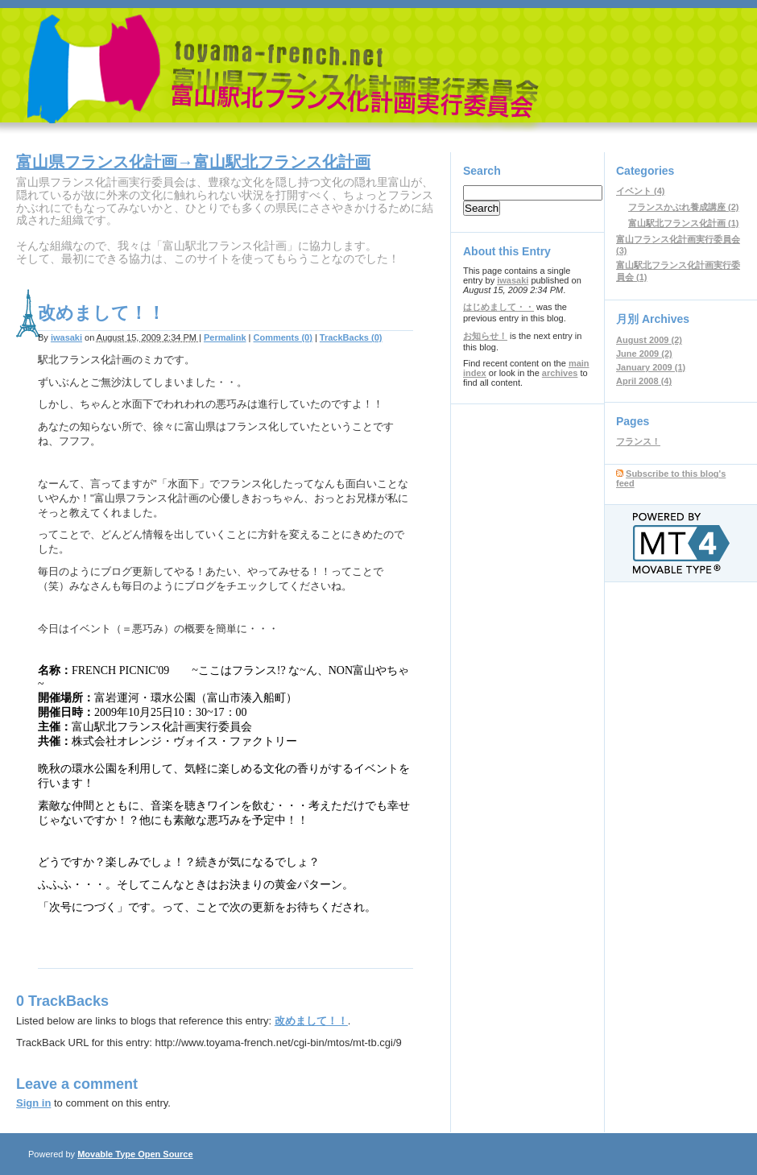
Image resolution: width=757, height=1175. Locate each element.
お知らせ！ (485, 336)
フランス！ (638, 441)
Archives (665, 318)
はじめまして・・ (498, 307)
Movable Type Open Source (134, 1154)
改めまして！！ (311, 1021)
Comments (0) (283, 337)
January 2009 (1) (650, 367)
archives (560, 373)
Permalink (225, 337)
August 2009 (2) (649, 340)
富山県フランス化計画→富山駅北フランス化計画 (193, 162)
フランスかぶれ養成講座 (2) (683, 207)
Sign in (33, 1103)
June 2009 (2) (644, 353)
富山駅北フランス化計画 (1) (683, 223)
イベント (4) (640, 191)
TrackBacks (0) (351, 337)
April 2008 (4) (644, 381)
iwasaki (66, 337)
